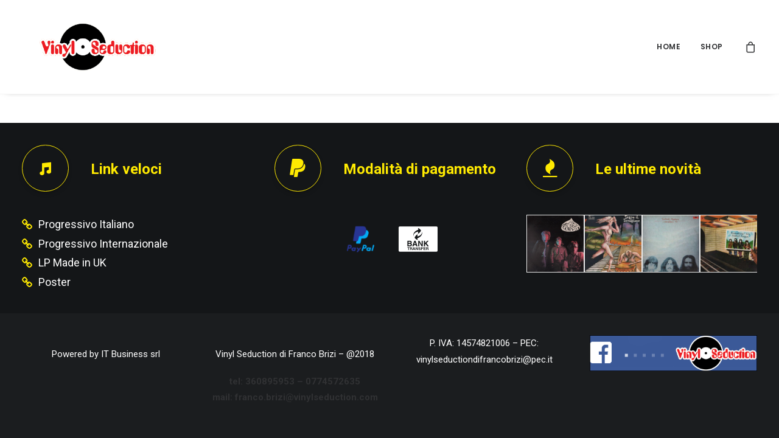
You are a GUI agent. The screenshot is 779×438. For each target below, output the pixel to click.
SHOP (711, 46)
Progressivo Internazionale (103, 243)
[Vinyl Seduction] (83, 46)
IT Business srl (130, 354)
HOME (668, 46)
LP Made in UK (72, 262)
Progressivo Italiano (86, 224)
